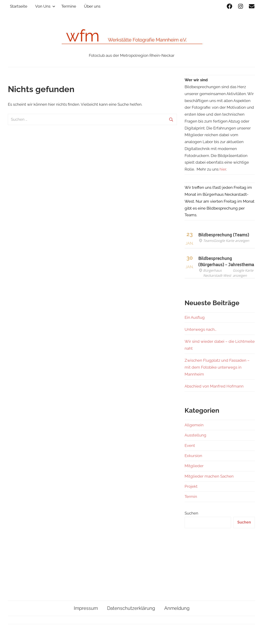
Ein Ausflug (195, 317)
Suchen (191, 513)
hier (223, 169)
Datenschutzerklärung (131, 608)
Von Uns (45, 6)
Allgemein (194, 425)
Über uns (92, 6)
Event (190, 445)
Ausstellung (195, 435)
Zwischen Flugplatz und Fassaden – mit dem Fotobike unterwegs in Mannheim (217, 367)
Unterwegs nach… (201, 329)
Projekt (191, 486)
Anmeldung (176, 608)
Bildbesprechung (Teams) (223, 234)
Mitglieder (194, 465)
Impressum (86, 608)
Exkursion (193, 455)
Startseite (18, 6)
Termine (68, 6)
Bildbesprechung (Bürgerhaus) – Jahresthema (226, 261)
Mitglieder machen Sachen (209, 476)
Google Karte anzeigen (231, 240)
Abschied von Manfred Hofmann (214, 386)
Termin (191, 496)
